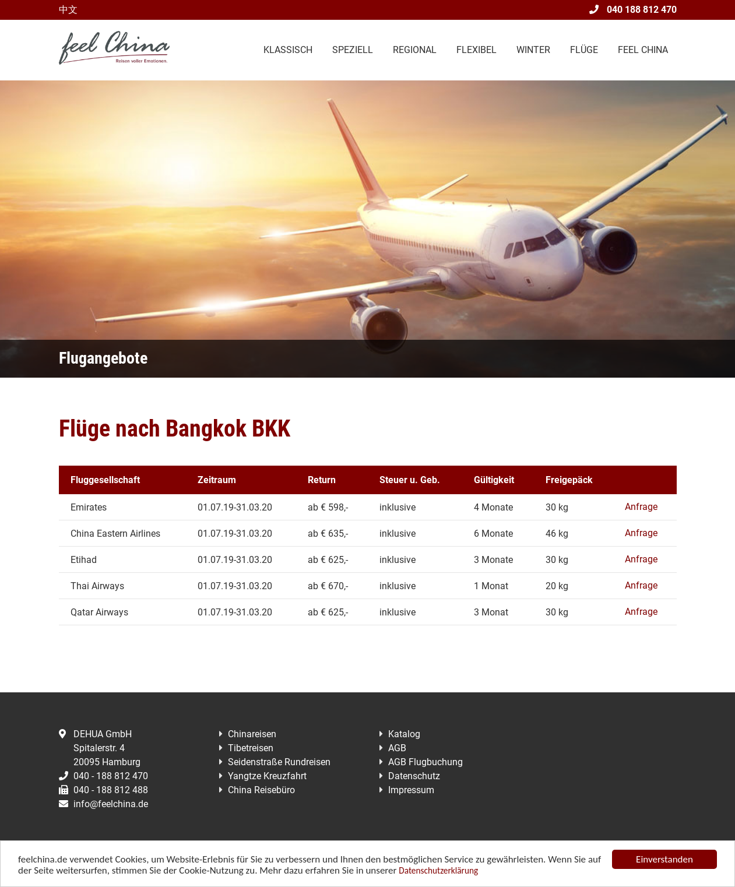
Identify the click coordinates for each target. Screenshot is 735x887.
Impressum (411, 790)
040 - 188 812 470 (103, 776)
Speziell (352, 49)
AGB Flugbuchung (425, 762)
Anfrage (641, 506)
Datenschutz (414, 776)
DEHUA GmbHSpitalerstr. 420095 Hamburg (99, 748)
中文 (68, 9)
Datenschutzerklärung (438, 871)
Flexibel (476, 49)
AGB (397, 748)
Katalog (404, 734)
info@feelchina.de (103, 803)
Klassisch (287, 49)
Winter (533, 49)
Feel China (643, 49)
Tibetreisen (250, 748)
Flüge (584, 49)
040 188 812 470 (633, 9)
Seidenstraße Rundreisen (279, 762)
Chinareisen (252, 734)
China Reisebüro (261, 790)
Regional (415, 49)
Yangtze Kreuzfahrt (267, 776)
